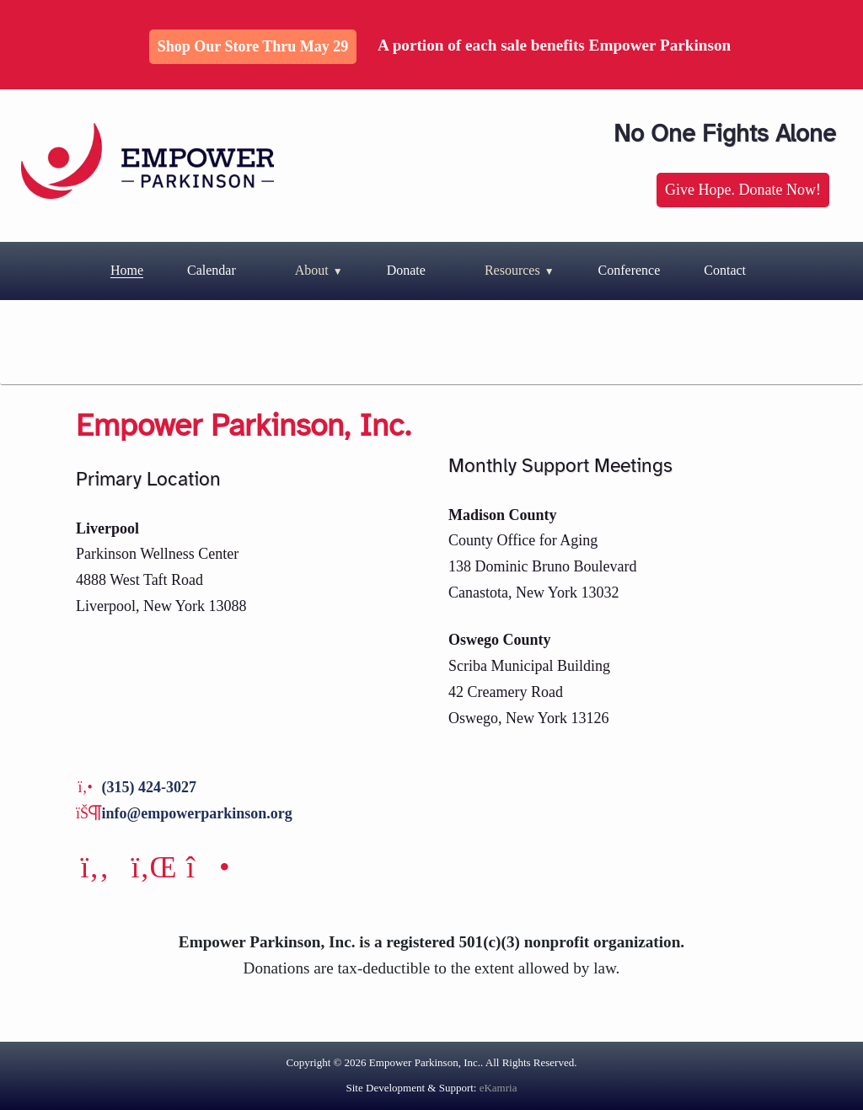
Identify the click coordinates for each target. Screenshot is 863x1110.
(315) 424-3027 (149, 787)
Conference (629, 270)
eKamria (498, 1087)
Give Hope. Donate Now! (743, 189)
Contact (725, 270)
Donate (406, 270)
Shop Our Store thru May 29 (253, 46)
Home (126, 270)
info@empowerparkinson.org (197, 813)
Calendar (211, 270)
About (312, 270)
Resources (512, 270)
